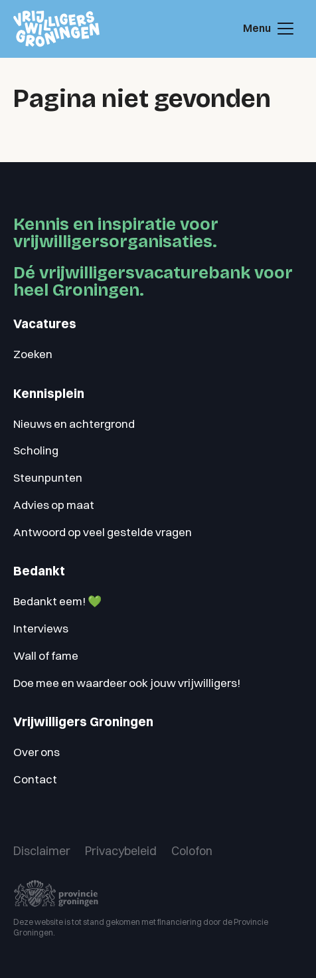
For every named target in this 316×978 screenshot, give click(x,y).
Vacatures (44, 324)
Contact (35, 779)
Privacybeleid (121, 850)
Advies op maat (53, 505)
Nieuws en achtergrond (74, 424)
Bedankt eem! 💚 (57, 601)
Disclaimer (41, 850)
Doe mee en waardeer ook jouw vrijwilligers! (126, 683)
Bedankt (39, 571)
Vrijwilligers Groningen (83, 722)
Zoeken (32, 354)
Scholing (35, 450)
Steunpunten (47, 477)
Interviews (40, 628)
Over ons (36, 752)
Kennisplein (48, 393)
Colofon (191, 850)
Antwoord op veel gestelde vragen (102, 532)
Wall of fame (45, 655)
